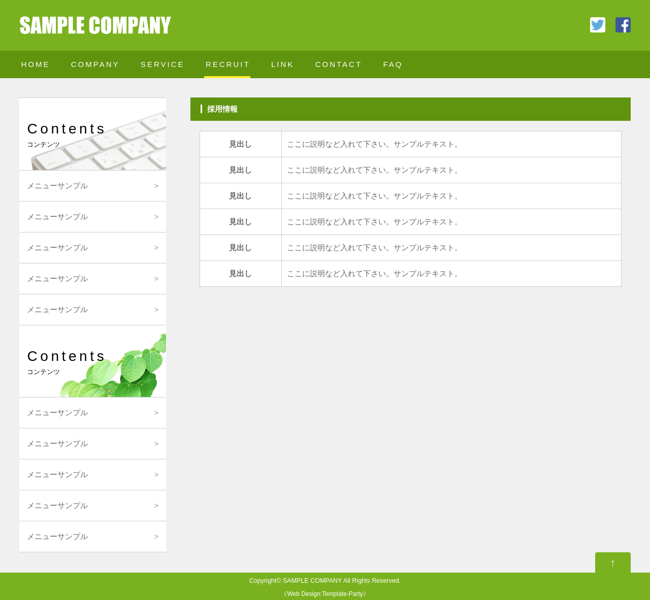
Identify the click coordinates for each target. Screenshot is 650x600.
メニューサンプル (57, 185)
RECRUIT (228, 64)
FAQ (393, 64)
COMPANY (95, 64)
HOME (35, 64)
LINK (282, 64)
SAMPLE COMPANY (312, 580)
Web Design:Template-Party (325, 593)
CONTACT (338, 64)
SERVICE (163, 64)
